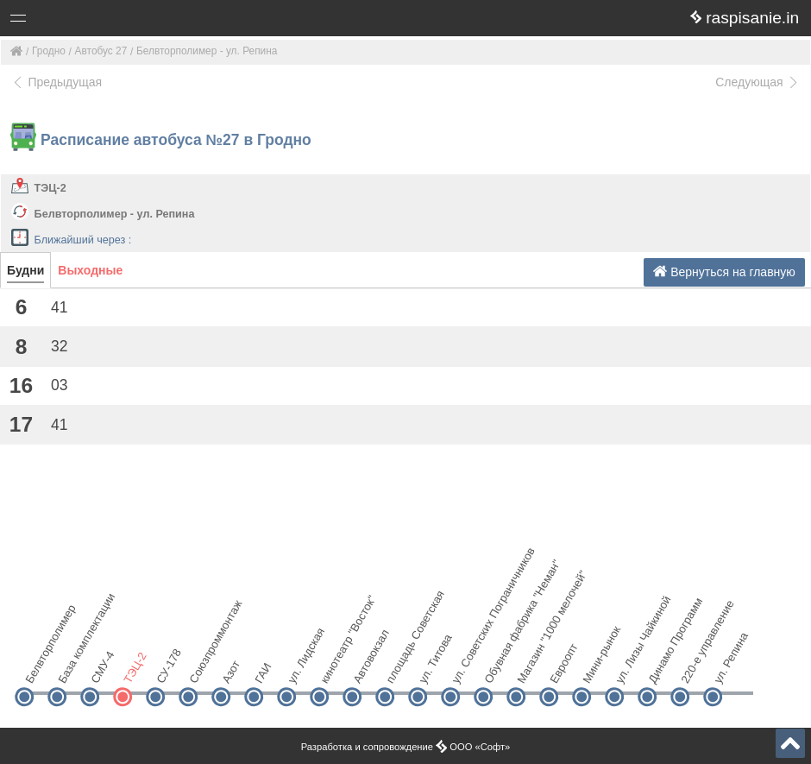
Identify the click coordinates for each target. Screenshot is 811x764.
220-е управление (694, 666)
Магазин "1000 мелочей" (530, 666)
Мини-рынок (596, 666)
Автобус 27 (101, 51)
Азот (230, 672)
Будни (25, 270)
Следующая (757, 82)
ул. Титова (432, 666)
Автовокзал (366, 666)
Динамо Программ (661, 666)
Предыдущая (56, 82)
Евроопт (563, 666)
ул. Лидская (301, 666)
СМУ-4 (102, 667)
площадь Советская (399, 666)
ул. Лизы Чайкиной (628, 666)
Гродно (49, 51)
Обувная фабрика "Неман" (497, 666)
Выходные (90, 270)
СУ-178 (169, 666)
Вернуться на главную (724, 271)
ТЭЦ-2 (50, 188)
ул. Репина (727, 666)
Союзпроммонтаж (202, 666)
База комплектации (71, 666)
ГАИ (262, 673)
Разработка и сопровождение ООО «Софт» (406, 747)
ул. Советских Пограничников (465, 666)
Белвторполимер (38, 666)
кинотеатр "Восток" (333, 666)
